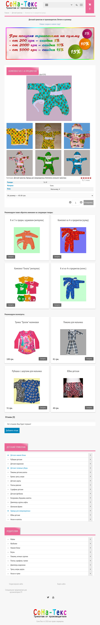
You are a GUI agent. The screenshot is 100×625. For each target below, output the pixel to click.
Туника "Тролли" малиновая (27, 322)
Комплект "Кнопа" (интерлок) (26, 268)
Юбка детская (73, 371)
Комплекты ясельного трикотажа (55, 178)
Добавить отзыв (12, 430)
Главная (7, 13)
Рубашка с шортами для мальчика (27, 371)
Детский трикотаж (17, 13)
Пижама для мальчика (73, 322)
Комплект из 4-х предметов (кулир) (73, 220)
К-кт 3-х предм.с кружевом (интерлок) (27, 220)
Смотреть (11, 256)
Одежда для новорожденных (35, 178)
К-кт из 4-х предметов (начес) (73, 268)
